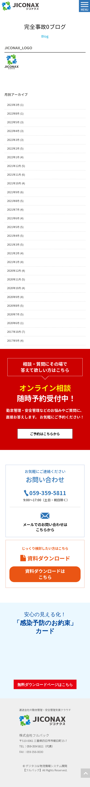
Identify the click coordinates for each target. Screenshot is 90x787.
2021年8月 (13, 201)
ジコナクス (20, 6)
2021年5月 (13, 227)
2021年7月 (13, 209)
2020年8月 (13, 305)
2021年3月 (13, 244)
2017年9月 (13, 340)
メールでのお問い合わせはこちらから (45, 527)
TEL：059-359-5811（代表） (37, 746)
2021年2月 (13, 253)
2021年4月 (13, 235)
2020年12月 (14, 270)
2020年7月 (13, 314)
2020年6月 (13, 323)
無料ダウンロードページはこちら (45, 685)
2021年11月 (14, 174)
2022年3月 (13, 140)
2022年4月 (13, 131)
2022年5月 (13, 122)
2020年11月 (14, 279)
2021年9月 (13, 192)
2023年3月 (13, 105)
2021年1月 (13, 262)
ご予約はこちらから (45, 433)
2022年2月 (13, 148)
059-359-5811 (47, 492)
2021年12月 (14, 166)
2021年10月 (14, 183)
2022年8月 (13, 113)
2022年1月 (13, 157)
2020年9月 (13, 297)
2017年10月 (14, 332)
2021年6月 (13, 218)
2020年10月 (14, 288)
